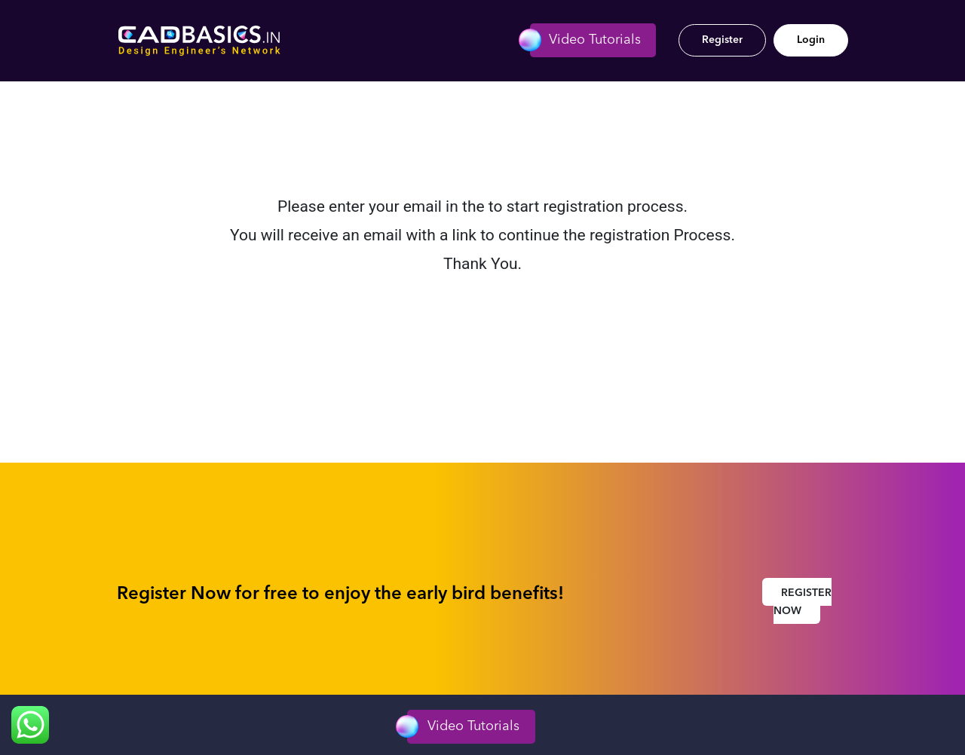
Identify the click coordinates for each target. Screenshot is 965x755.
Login (811, 40)
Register (722, 40)
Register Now (803, 602)
